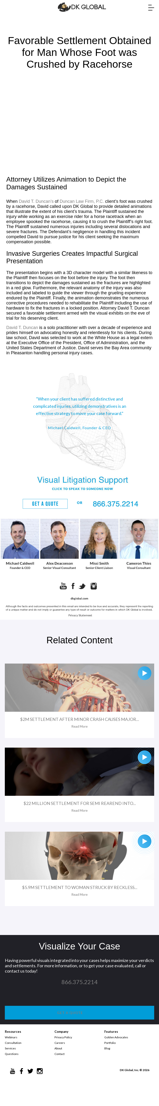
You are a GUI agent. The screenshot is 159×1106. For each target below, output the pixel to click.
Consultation (13, 1043)
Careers (59, 1043)
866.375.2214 (79, 981)
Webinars (11, 1037)
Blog (107, 1048)
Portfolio (110, 1043)
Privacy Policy (63, 1037)
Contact (59, 1054)
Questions (12, 1054)
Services (10, 1048)
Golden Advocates (116, 1037)
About (58, 1048)
